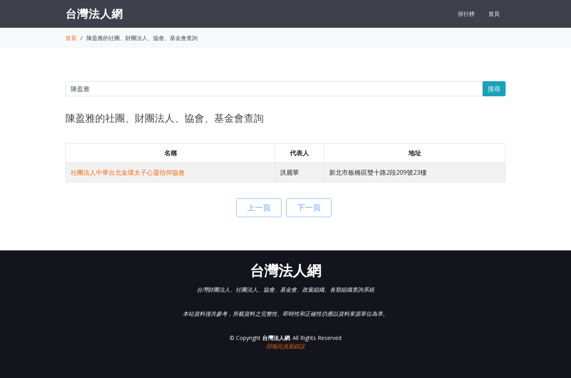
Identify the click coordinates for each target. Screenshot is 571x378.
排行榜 (466, 13)
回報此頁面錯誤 (285, 346)
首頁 (494, 13)
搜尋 (494, 88)
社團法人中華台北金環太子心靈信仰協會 (128, 172)
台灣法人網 (94, 13)
